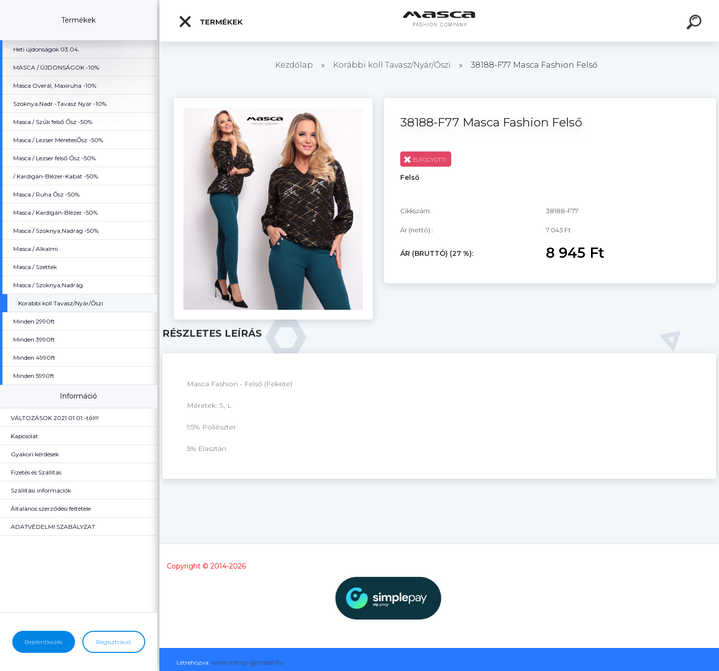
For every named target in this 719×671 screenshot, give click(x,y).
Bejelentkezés (43, 642)
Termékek (210, 21)
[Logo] (439, 21)
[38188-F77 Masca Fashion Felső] (273, 101)
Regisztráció (113, 642)
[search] (695, 23)
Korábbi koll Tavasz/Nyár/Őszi (393, 65)
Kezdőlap (294, 65)
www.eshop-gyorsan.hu (247, 662)
